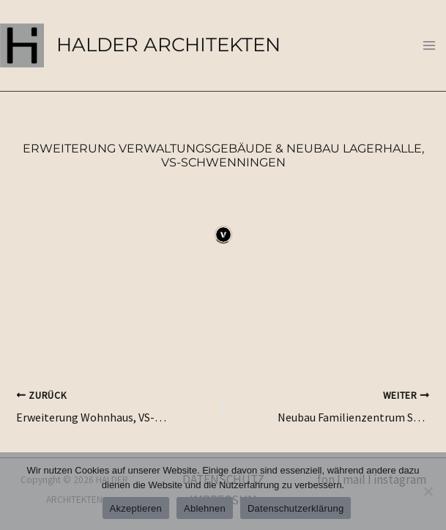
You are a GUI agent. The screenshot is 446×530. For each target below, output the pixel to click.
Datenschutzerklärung (295, 508)
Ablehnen (205, 508)
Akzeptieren (136, 508)
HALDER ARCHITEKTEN (168, 44)
